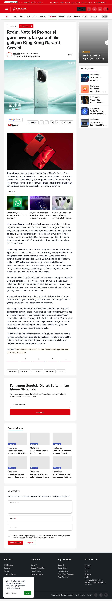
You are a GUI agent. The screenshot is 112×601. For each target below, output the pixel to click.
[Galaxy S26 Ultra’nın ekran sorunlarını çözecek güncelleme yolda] (93, 100)
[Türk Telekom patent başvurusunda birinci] (62, 467)
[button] (94, 9)
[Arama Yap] (89, 9)
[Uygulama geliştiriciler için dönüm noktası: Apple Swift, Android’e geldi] (93, 88)
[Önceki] (19, 2)
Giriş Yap (30, 543)
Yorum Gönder (15, 543)
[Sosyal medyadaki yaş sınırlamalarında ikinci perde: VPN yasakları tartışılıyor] (17, 467)
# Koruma (50, 371)
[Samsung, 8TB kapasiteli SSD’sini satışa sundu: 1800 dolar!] (93, 122)
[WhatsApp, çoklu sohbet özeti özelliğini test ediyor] (17, 207)
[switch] (105, 16)
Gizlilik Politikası (11, 593)
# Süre (60, 371)
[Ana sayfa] (7, 16)
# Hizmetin (37, 371)
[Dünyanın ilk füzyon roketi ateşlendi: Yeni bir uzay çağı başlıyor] (40, 467)
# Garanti (25, 371)
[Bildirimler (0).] (105, 9)
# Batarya (13, 371)
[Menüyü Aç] (6, 9)
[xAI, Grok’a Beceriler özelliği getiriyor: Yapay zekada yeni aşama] (40, 207)
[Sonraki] (22, 2)
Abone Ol (81, 9)
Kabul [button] (27, 593)
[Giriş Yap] (100, 9)
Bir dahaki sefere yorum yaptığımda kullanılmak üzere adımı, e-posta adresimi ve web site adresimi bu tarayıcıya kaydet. (40, 536)
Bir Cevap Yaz (14, 491)
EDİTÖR (16, 53)
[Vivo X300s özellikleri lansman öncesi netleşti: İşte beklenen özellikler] (62, 207)
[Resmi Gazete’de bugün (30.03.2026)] (93, 42)
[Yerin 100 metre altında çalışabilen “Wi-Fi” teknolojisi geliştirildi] (93, 111)
